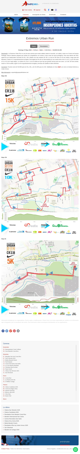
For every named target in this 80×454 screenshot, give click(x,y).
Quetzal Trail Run (8, 390)
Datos (34, 46)
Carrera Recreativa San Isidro (12, 363)
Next (76, 26)
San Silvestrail (8, 372)
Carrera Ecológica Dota (10, 388)
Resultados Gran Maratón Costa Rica (15, 414)
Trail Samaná (7, 362)
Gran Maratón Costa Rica (10, 351)
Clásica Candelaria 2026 (10, 387)
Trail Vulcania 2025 (9, 358)
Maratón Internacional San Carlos (14, 416)
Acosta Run (7, 378)
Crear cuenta (27, 10)
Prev (3, 26)
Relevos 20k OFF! (9, 392)
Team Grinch (7, 369)
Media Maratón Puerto (10, 360)
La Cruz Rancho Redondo (11, 365)
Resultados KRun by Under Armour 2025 (16, 425)
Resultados (44, 46)
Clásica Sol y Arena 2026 (11, 421)
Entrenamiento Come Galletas (12, 349)
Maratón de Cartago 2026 (11, 429)
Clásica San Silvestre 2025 (11, 371)
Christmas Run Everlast (10, 367)
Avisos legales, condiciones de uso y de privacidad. (63, 449)
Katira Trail (7, 396)
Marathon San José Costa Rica (12, 356)
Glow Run (7, 394)
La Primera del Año (9, 379)
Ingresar (37, 10)
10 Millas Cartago (9, 381)
